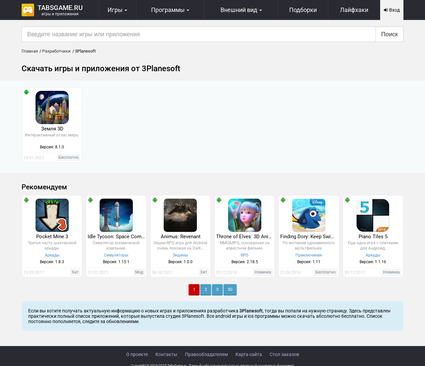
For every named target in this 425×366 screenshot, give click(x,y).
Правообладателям (206, 354)
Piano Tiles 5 (373, 237)
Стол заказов (284, 354)
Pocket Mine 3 (52, 237)
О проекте (137, 354)
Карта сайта (248, 354)
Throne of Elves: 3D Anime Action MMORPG (245, 237)
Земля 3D (52, 129)
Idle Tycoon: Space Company (117, 237)
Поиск (389, 34)
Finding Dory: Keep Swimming (309, 237)
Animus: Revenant (181, 237)
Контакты (166, 354)
